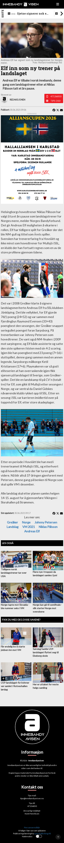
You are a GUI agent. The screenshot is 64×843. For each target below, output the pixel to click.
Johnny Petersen (45, 522)
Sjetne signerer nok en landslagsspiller (29, 14)
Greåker (12, 522)
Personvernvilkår (32, 827)
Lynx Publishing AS (42, 833)
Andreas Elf (32, 531)
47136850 (56, 96)
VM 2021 (28, 527)
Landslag (12, 527)
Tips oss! (56, 100)
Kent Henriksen (32, 813)
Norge (26, 522)
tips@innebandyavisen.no (32, 798)
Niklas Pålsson (48, 527)
